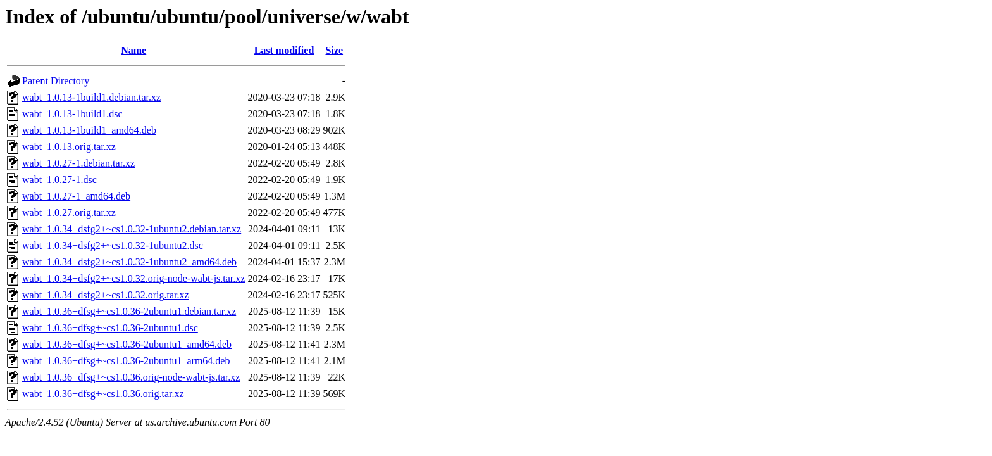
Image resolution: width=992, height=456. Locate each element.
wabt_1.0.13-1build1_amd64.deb (89, 130)
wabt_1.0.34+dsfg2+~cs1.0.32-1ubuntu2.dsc (112, 245)
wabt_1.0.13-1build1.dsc (72, 113)
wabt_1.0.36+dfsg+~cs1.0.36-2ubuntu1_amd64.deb (127, 344)
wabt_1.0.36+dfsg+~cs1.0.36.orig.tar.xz (103, 393)
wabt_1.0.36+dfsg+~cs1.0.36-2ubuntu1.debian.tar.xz (129, 311)
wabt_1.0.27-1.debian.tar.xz (78, 163)
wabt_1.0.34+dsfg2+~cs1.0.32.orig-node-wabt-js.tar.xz (133, 278)
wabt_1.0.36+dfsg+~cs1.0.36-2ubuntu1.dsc (110, 327)
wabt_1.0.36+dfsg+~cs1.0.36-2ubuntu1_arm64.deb (126, 360)
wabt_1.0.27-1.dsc (59, 179)
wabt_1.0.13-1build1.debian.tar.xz (91, 97)
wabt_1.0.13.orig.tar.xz (69, 146)
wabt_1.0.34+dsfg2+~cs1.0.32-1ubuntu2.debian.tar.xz (131, 229)
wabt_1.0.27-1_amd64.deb (76, 196)
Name (133, 50)
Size (335, 50)
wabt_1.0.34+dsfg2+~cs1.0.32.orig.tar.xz (105, 294)
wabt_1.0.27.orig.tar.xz (69, 212)
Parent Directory (55, 80)
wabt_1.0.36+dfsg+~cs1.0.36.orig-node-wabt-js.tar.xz (131, 377)
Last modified (284, 50)
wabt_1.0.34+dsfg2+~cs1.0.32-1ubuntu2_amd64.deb (129, 261)
